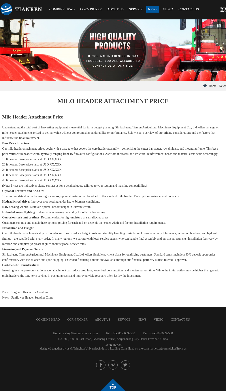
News (153, 9)
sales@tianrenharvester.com (80, 333)
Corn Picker (91, 9)
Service (136, 9)
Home (212, 86)
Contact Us (189, 9)
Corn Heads (112, 345)
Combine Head (62, 9)
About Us (115, 9)
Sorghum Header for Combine (29, 292)
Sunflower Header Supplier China (32, 297)
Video (168, 9)
